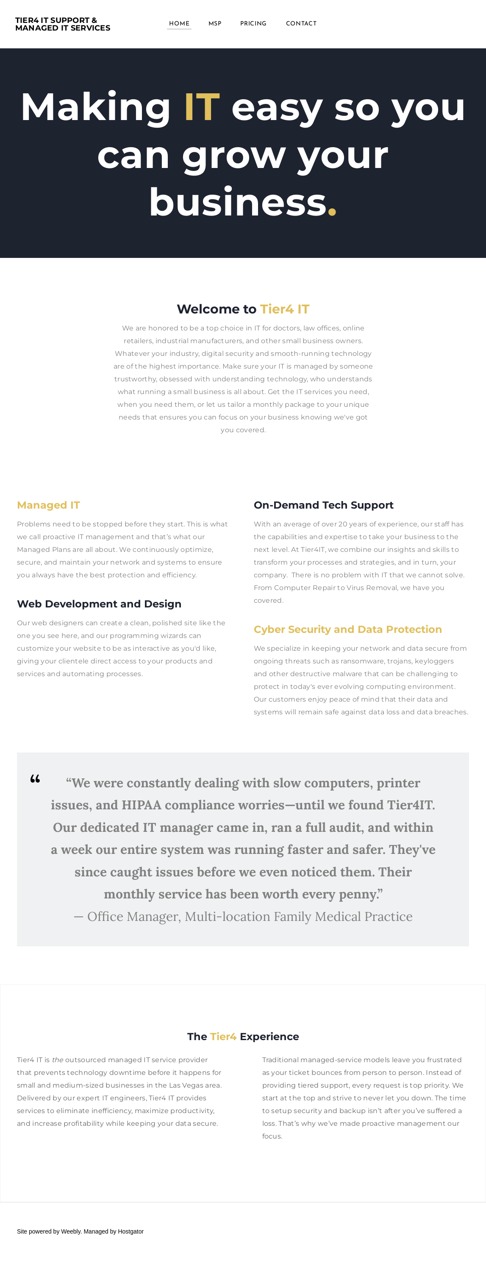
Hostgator (131, 1231)
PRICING (253, 25)
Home (179, 25)
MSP (215, 25)
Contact (301, 25)
